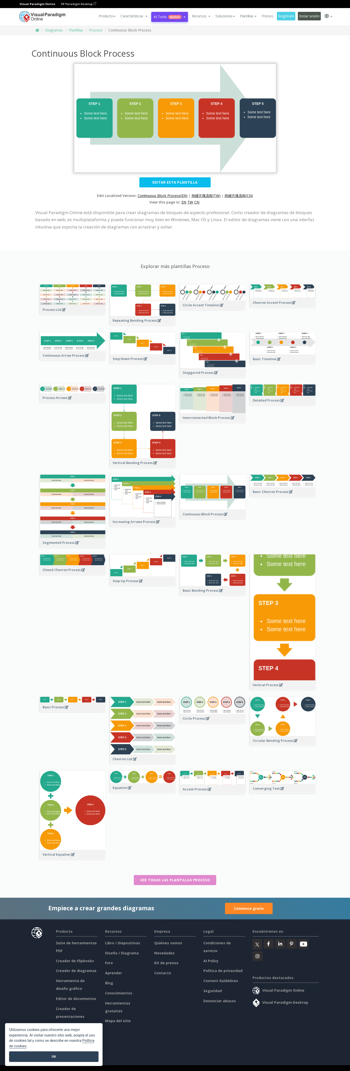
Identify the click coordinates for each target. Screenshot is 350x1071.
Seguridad (212, 990)
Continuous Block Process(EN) (162, 195)
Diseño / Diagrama (122, 953)
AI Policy (210, 960)
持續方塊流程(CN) (239, 195)
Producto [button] (107, 16)
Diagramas (54, 30)
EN (183, 202)
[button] (134, 16)
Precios (267, 16)
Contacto (162, 972)
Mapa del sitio (118, 1020)
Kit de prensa (166, 962)
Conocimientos (118, 993)
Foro (109, 962)
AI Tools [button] (169, 16)
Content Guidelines (220, 980)
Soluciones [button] (225, 16)
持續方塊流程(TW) (206, 195)
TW (190, 202)
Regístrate (286, 16)
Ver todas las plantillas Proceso (175, 880)
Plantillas (76, 30)
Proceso (96, 30)
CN (196, 202)
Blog (109, 983)
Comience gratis (249, 908)
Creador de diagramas (76, 970)
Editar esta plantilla (175, 182)
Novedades (164, 953)
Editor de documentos (76, 998)
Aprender (113, 972)
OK (54, 1056)
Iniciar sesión (309, 16)
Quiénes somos (168, 943)
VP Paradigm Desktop (78, 4)
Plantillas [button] (248, 16)
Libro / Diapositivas (122, 943)
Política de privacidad (222, 970)
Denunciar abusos (219, 1000)
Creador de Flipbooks (75, 960)
